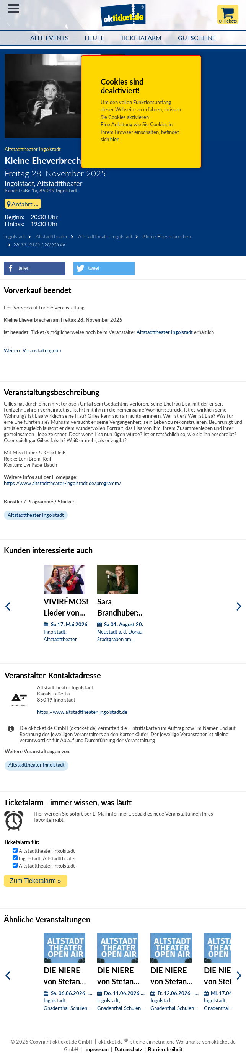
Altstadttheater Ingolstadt (33, 149)
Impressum (96, 1049)
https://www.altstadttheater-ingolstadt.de (82, 712)
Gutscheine (197, 37)
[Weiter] (239, 606)
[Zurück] (7, 606)
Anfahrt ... (23, 203)
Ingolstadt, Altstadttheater (47, 858)
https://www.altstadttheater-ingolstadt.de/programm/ (62, 483)
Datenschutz (128, 1049)
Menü (13, 8)
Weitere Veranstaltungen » (33, 350)
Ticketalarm (141, 37)
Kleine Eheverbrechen (167, 236)
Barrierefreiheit (165, 1049)
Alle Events (49, 37)
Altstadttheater (52, 236)
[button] (34, 268)
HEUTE (94, 37)
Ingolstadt (15, 236)
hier (114, 139)
